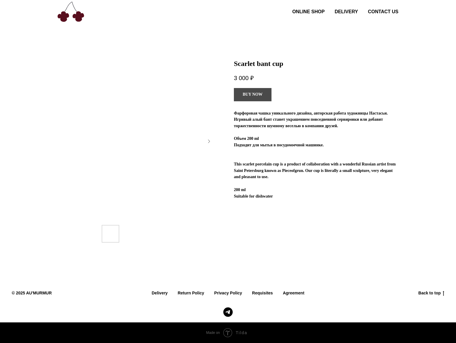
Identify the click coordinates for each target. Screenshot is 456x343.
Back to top (431, 293)
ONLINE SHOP (308, 11)
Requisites (262, 293)
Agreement (293, 293)
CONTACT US (383, 11)
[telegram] (228, 312)
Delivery (159, 293)
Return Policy (191, 293)
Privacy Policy (228, 293)
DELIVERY (346, 11)
